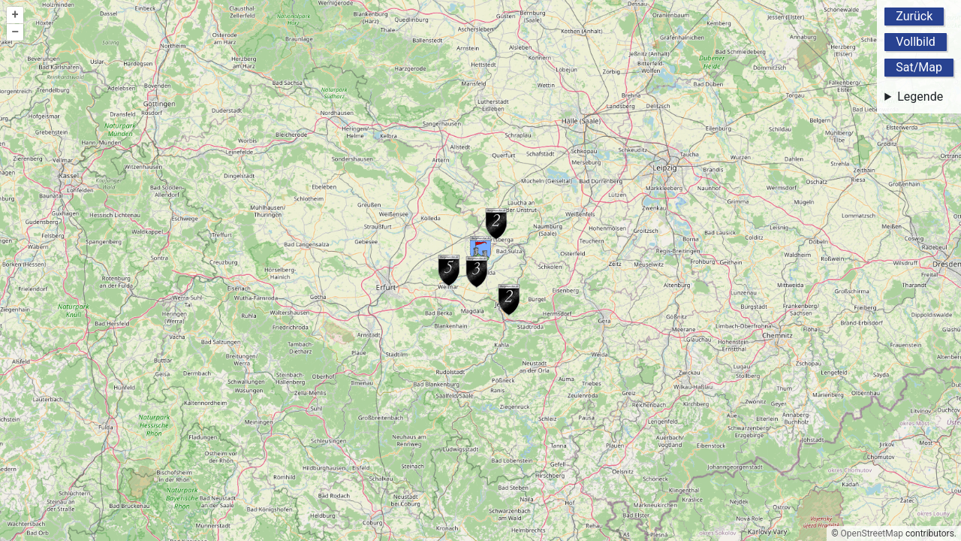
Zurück (914, 16)
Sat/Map (919, 67)
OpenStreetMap (872, 533)
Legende (920, 96)
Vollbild (915, 42)
